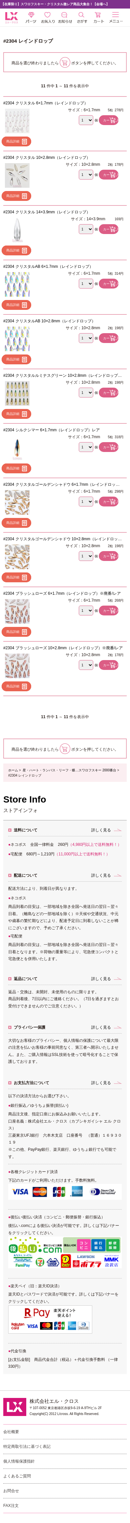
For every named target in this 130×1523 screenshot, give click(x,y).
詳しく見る (101, 830)
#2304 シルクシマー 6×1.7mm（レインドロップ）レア (51, 430)
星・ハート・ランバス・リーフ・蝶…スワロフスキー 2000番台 (69, 770)
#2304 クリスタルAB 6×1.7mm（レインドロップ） (48, 266)
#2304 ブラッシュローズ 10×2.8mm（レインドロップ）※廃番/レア (63, 648)
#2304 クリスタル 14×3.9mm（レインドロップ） (46, 212)
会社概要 (11, 1431)
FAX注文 (11, 1505)
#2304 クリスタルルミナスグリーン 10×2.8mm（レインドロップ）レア (62, 375)
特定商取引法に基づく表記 (27, 1446)
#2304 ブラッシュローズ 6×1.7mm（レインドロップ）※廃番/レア (62, 593)
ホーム (13, 770)
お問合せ (11, 1491)
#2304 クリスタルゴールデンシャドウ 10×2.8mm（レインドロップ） (60, 539)
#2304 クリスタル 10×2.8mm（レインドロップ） (46, 157)
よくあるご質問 (17, 1476)
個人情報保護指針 (19, 1461)
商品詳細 (12, 141)
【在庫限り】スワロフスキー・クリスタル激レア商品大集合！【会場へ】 (55, 4)
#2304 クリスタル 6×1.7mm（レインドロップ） (45, 103)
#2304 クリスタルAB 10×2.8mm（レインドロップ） (49, 321)
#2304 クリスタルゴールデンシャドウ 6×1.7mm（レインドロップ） (59, 484)
